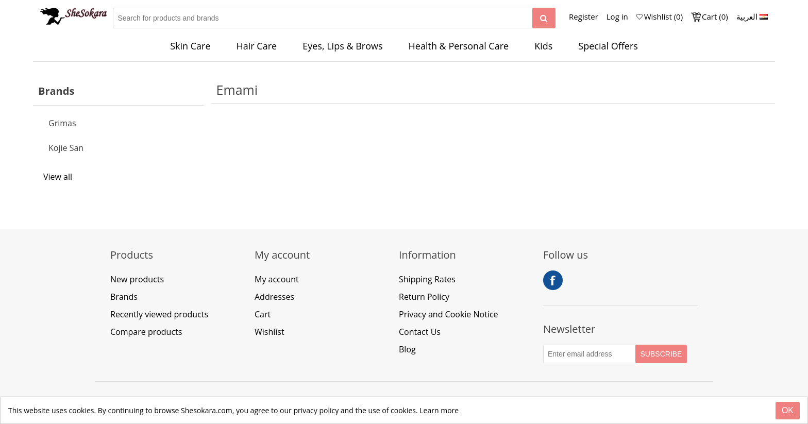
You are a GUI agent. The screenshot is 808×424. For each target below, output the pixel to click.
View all (57, 176)
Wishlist (269, 331)
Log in (617, 16)
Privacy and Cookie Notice (448, 314)
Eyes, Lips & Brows (342, 46)
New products (137, 279)
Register (583, 16)
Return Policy (424, 296)
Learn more (439, 410)
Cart (263, 314)
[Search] (544, 18)
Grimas (62, 123)
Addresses (274, 296)
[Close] (788, 410)
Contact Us (420, 331)
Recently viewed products (159, 314)
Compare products (146, 331)
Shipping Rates (427, 279)
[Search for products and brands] (323, 18)
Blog (407, 349)
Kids (543, 46)
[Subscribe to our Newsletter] (589, 354)
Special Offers (608, 46)
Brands (124, 296)
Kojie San (65, 148)
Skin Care (190, 46)
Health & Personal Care (459, 46)
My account (277, 279)
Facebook (553, 280)
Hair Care (257, 46)
